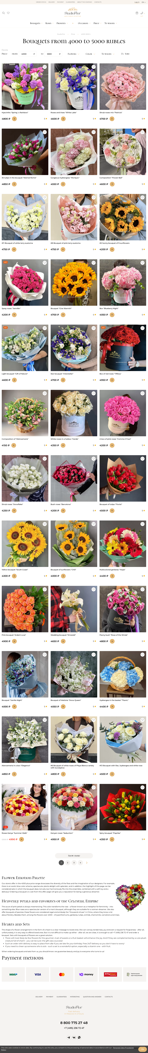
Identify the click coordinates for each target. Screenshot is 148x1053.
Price (96, 23)
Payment (60, 2)
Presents (61, 23)
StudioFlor (61, 34)
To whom (109, 23)
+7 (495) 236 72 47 (74, 1028)
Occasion (83, 23)
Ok (142, 1049)
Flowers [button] (72, 54)
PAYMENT (49, 997)
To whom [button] (107, 54)
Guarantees (70, 2)
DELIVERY (39, 997)
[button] (3, 12)
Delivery (51, 2)
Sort (125, 53)
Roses (48, 23)
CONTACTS (109, 997)
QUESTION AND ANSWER (92, 997)
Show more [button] (74, 855)
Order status (41, 2)
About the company (84, 2)
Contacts (97, 2)
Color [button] (89, 54)
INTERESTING (75, 997)
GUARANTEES (62, 997)
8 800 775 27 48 (74, 1023)
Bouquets (35, 23)
